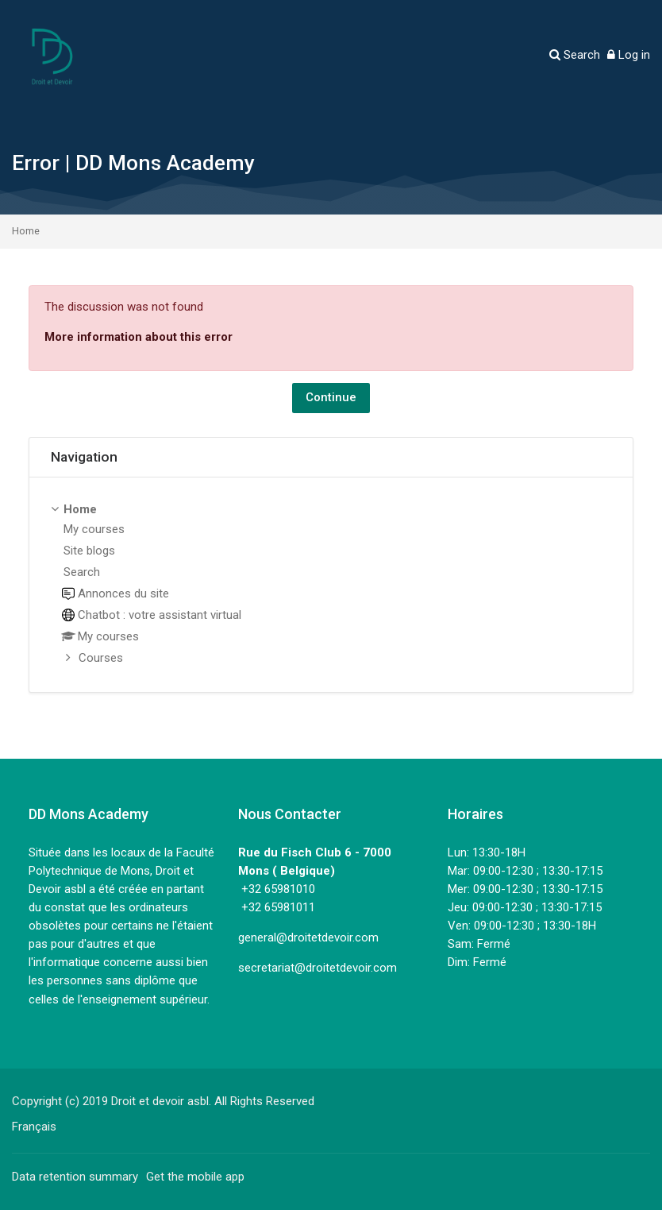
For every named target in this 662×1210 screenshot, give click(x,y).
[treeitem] (331, 585)
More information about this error (138, 337)
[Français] (34, 1126)
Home (26, 231)
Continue (331, 397)
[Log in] (628, 55)
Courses (101, 658)
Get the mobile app (195, 1176)
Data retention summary (75, 1176)
